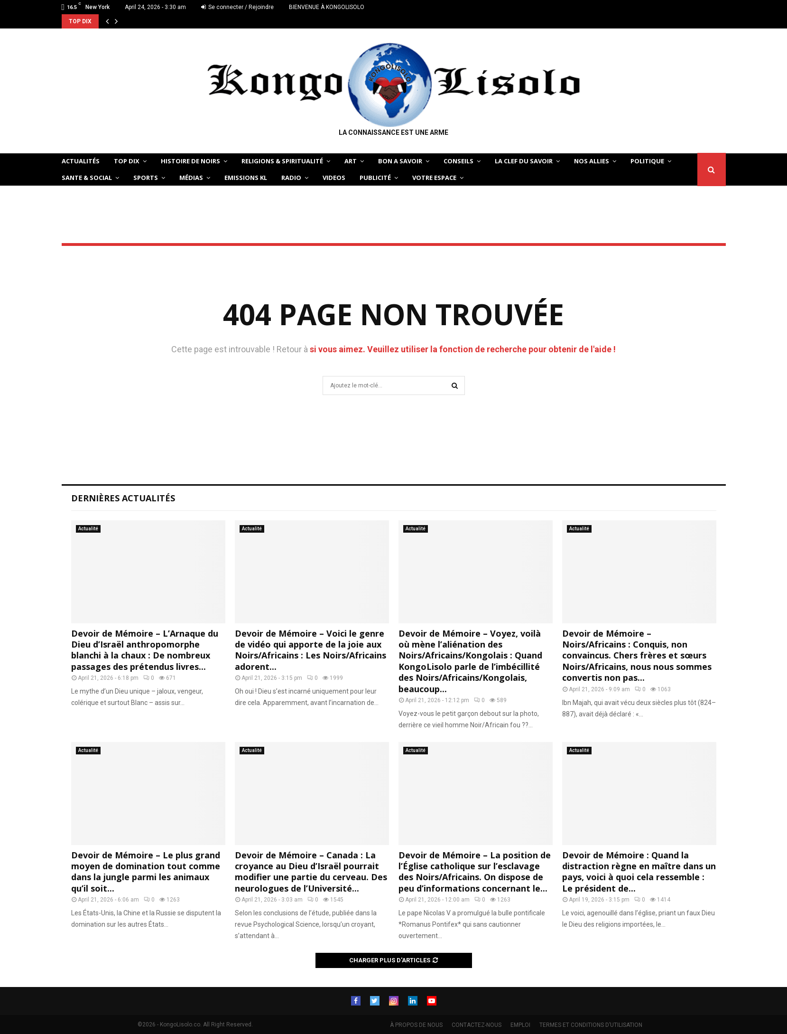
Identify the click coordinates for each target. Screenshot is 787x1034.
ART (350, 161)
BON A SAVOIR (400, 161)
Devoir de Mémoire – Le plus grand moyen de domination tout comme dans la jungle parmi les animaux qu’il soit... (145, 871)
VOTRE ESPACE (434, 177)
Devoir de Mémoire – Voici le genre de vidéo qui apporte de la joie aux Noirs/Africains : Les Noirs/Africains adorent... (310, 650)
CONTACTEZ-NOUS (476, 1025)
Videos (334, 177)
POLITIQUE (647, 161)
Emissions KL (245, 177)
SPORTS (145, 177)
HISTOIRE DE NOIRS (190, 161)
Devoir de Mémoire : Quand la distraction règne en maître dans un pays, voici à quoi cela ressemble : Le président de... (639, 871)
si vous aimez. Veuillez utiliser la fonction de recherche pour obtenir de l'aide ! (463, 349)
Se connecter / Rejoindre (237, 7)
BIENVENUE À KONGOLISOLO (326, 7)
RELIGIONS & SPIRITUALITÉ (282, 161)
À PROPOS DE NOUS (416, 1025)
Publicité (375, 177)
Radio (291, 177)
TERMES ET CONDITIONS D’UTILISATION (590, 1025)
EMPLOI (520, 1025)
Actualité (88, 528)
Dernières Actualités (123, 498)
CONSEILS (458, 161)
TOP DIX (126, 161)
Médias (191, 177)
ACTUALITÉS (81, 161)
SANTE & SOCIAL (87, 177)
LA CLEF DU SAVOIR (524, 161)
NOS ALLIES (591, 161)
